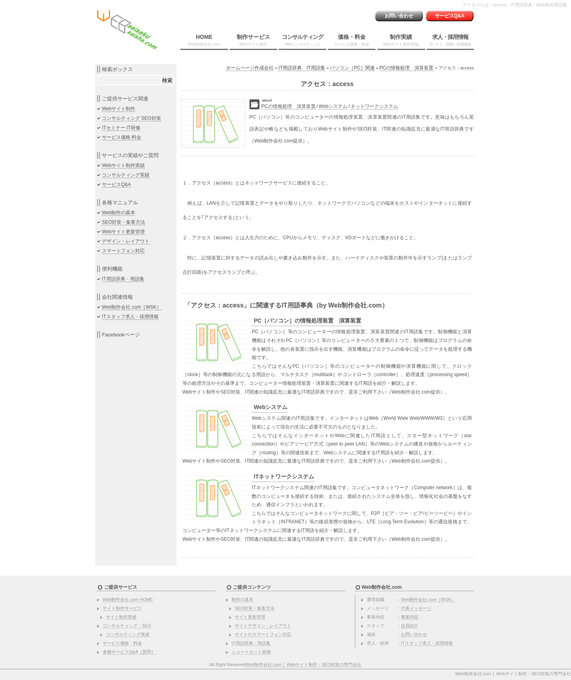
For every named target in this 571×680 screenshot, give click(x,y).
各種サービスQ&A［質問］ (129, 651)
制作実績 (401, 40)
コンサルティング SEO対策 (131, 118)
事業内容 (409, 617)
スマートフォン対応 (123, 251)
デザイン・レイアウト (125, 241)
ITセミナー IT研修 (121, 128)
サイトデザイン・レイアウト (263, 625)
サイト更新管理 (250, 617)
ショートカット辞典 (251, 651)
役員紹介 (409, 625)
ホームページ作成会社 (250, 68)
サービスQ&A (450, 16)
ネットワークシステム (374, 106)
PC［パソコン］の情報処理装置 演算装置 (307, 320)
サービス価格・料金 (122, 643)
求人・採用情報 (450, 40)
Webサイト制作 (118, 108)
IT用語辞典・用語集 (123, 279)
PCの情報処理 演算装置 (406, 68)
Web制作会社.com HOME (128, 599)
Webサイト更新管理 (123, 231)
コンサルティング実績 (125, 175)
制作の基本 (242, 599)
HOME (204, 40)
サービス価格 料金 (121, 137)
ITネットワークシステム (284, 476)
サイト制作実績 (121, 617)
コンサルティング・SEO (127, 625)
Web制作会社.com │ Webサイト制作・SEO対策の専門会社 (304, 664)
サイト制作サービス (122, 608)
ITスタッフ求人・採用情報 (130, 316)
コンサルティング (302, 40)
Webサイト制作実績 (123, 165)
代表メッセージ (416, 608)
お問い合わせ (399, 16)
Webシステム (333, 106)
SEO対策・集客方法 (123, 222)
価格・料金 (352, 40)
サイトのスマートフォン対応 (263, 634)
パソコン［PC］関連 (352, 68)
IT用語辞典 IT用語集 (301, 68)
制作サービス (253, 40)
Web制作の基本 (118, 212)
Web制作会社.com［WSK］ (131, 307)
